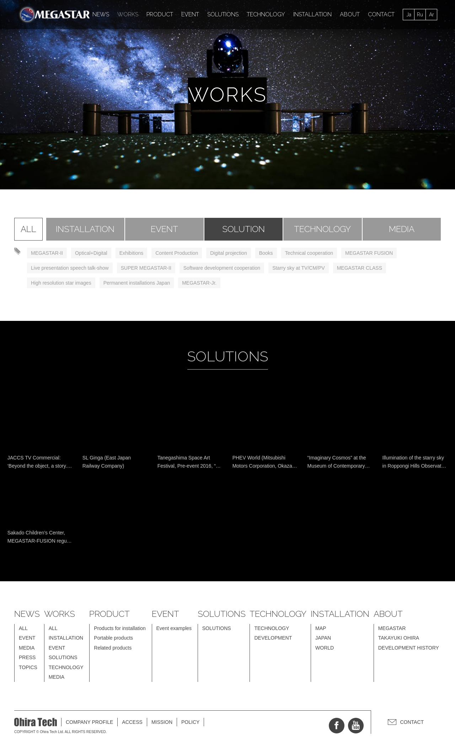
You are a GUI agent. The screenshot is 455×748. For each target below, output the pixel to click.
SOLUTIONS (223, 14)
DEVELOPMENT (273, 638)
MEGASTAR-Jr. (199, 283)
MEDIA (401, 229)
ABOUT (350, 14)
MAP (320, 628)
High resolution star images (61, 283)
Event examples (174, 628)
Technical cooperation (309, 253)
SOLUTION (243, 229)
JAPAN (323, 638)
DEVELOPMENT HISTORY (408, 648)
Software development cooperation (221, 268)
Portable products (113, 638)
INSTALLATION (312, 14)
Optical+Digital (91, 253)
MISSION (161, 722)
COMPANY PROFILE (89, 722)
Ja (408, 14)
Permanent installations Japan (136, 283)
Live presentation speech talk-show (70, 268)
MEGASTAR (392, 628)
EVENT (190, 14)
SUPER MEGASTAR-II (146, 268)
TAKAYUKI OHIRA (398, 638)
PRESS (27, 657)
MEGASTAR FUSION (369, 253)
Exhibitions (131, 253)
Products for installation (120, 628)
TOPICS (28, 667)
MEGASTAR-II (47, 253)
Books (266, 253)
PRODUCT (159, 14)
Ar (431, 14)
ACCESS (132, 722)
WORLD (324, 648)
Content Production (176, 253)
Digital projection (228, 253)
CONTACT (381, 14)
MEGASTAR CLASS (359, 268)
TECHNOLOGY (266, 14)
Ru (420, 14)
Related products (113, 648)
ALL (28, 229)
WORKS (127, 14)
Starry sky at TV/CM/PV (298, 268)
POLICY (190, 722)
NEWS (100, 14)
